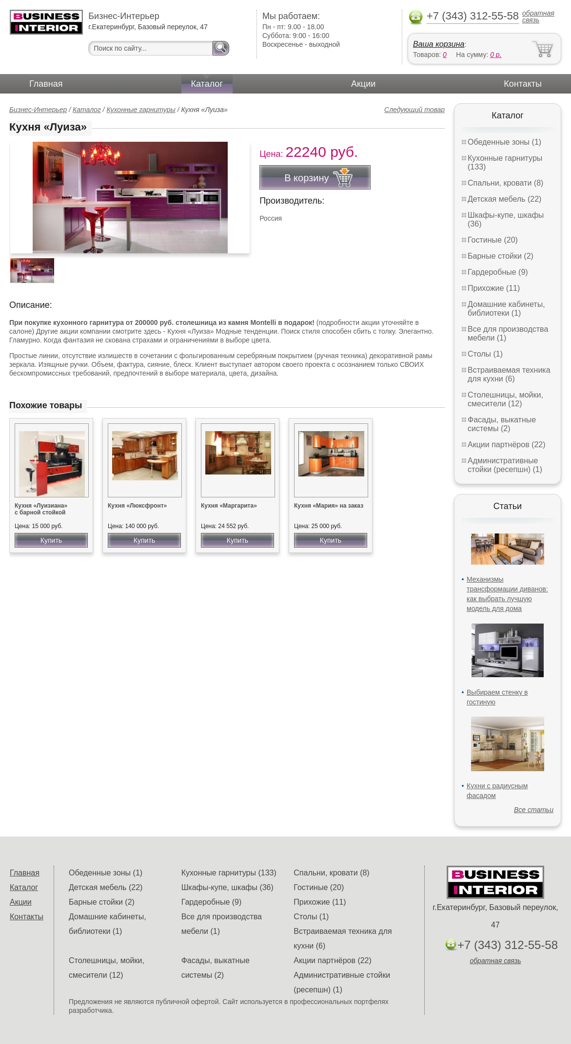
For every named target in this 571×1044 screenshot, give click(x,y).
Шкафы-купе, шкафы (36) (227, 887)
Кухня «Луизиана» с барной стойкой (41, 509)
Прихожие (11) (494, 288)
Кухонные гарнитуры (140, 110)
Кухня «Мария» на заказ (328, 505)
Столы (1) (485, 354)
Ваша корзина (438, 44)
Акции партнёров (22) (507, 444)
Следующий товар (414, 110)
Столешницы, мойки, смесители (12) (505, 399)
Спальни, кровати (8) (505, 183)
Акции (363, 84)
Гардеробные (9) (498, 272)
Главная (46, 84)
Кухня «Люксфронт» (137, 505)
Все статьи (533, 810)
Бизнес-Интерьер (38, 110)
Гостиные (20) (493, 240)
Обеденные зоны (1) (504, 142)
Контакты (523, 84)
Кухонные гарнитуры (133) (228, 873)
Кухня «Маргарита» (229, 505)
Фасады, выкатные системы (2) (502, 424)
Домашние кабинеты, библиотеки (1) (506, 308)
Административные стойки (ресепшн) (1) (505, 465)
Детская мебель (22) (504, 199)
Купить (51, 540)
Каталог (207, 84)
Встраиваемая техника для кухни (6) (509, 374)
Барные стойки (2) (500, 256)
